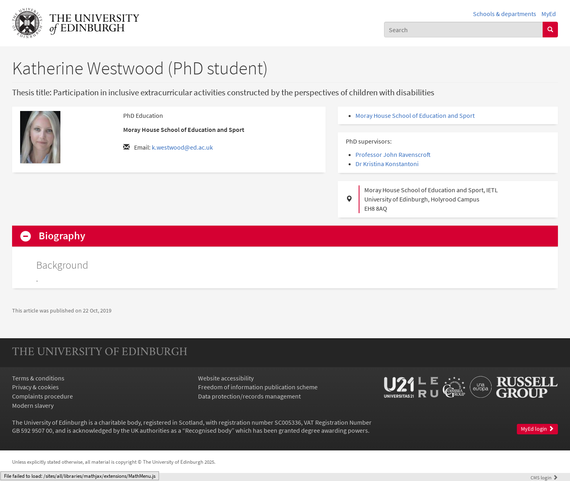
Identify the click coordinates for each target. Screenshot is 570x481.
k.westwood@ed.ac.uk (182, 147)
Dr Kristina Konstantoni (387, 164)
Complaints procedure (42, 396)
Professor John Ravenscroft (393, 154)
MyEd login (537, 429)
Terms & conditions (38, 378)
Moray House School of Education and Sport (415, 115)
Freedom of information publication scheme (258, 387)
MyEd (548, 14)
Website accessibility (226, 378)
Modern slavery (33, 405)
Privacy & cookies (35, 387)
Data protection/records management (249, 396)
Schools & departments (504, 14)
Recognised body (208, 430)
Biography (62, 236)
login (544, 477)
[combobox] (463, 29)
